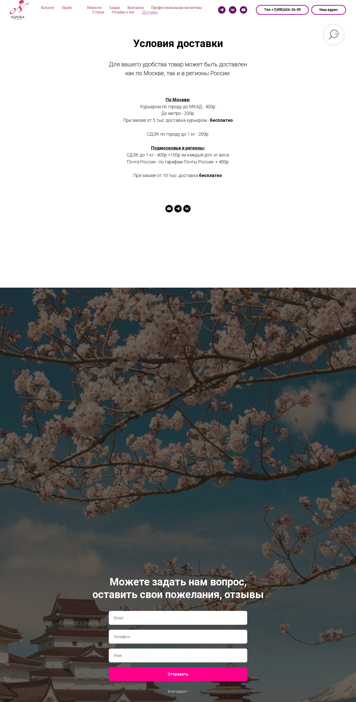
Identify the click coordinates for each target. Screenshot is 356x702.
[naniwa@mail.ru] (169, 211)
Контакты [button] (136, 7)
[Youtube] (243, 10)
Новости (94, 7)
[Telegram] (221, 10)
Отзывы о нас (123, 12)
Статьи (98, 12)
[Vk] (232, 10)
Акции (114, 7)
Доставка (150, 12)
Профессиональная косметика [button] (176, 7)
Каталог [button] (47, 7)
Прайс (67, 7)
